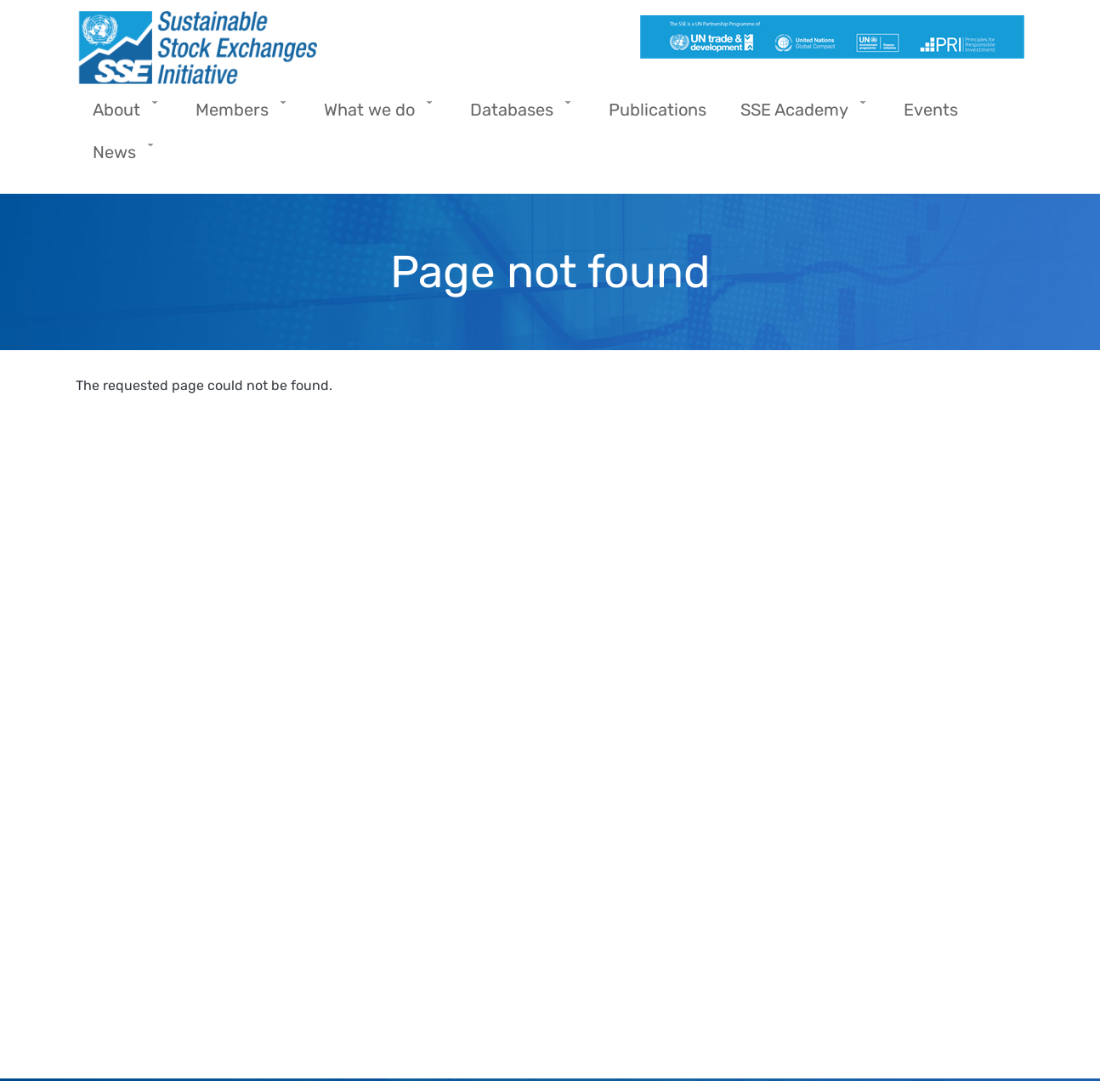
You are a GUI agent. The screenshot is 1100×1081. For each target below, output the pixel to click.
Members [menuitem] (236, 115)
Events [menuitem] (931, 109)
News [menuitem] (119, 157)
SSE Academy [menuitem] (798, 115)
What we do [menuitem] (373, 115)
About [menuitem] (121, 115)
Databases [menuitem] (516, 115)
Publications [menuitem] (657, 109)
